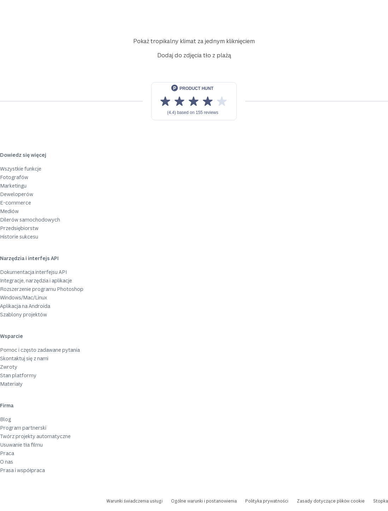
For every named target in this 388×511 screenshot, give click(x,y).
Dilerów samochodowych (30, 219)
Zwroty (8, 366)
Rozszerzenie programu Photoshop (41, 289)
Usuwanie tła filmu (21, 444)
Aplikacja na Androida (25, 306)
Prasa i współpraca (22, 470)
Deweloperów (16, 194)
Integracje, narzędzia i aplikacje (36, 280)
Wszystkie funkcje (20, 168)
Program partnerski (23, 427)
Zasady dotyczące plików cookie (331, 501)
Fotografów (14, 177)
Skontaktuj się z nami (24, 358)
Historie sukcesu (19, 236)
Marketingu (13, 185)
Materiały (11, 383)
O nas (6, 461)
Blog (5, 419)
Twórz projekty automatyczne (35, 436)
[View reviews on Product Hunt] (194, 101)
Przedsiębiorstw (19, 228)
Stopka (380, 501)
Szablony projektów (23, 314)
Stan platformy (18, 375)
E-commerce (15, 202)
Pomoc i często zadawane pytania (40, 349)
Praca (7, 453)
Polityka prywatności (266, 501)
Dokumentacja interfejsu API (33, 272)
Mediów (9, 211)
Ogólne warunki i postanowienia (204, 501)
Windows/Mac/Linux (23, 297)
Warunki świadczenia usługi (134, 501)
